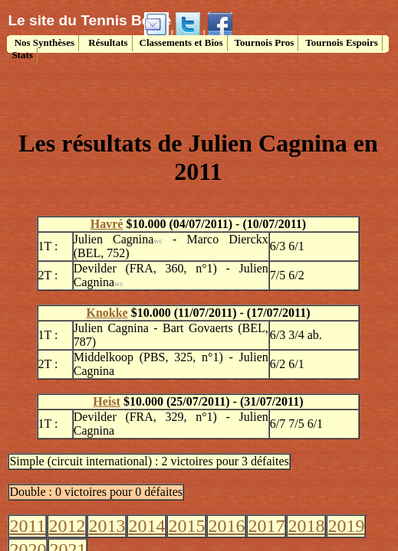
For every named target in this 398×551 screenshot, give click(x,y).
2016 (226, 526)
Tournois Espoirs (341, 42)
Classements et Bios (181, 42)
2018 (306, 526)
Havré (106, 223)
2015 (186, 526)
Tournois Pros (264, 42)
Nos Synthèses (43, 42)
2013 (106, 526)
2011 (27, 526)
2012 (66, 526)
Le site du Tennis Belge (89, 20)
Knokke (106, 312)
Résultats (107, 42)
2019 (345, 526)
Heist (106, 401)
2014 (146, 526)
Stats (22, 54)
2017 (266, 526)
